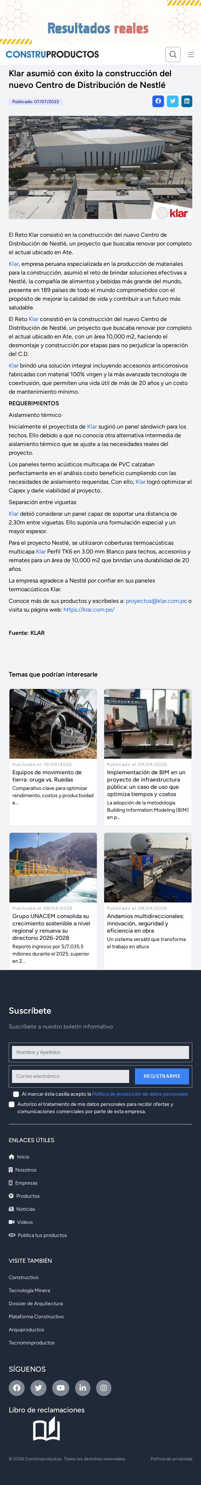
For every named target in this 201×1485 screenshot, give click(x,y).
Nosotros (23, 1170)
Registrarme (162, 1076)
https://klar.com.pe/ (88, 609)
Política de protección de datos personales (140, 1094)
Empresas (23, 1183)
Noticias (22, 1209)
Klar (14, 263)
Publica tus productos (38, 1235)
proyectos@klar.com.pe (156, 600)
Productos (24, 1196)
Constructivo (23, 1277)
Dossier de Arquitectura (36, 1304)
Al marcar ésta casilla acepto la (105, 1094)
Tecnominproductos (32, 1343)
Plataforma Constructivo (36, 1317)
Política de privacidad (171, 1458)
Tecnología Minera (29, 1290)
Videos (21, 1222)
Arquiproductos (26, 1330)
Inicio (19, 1157)
